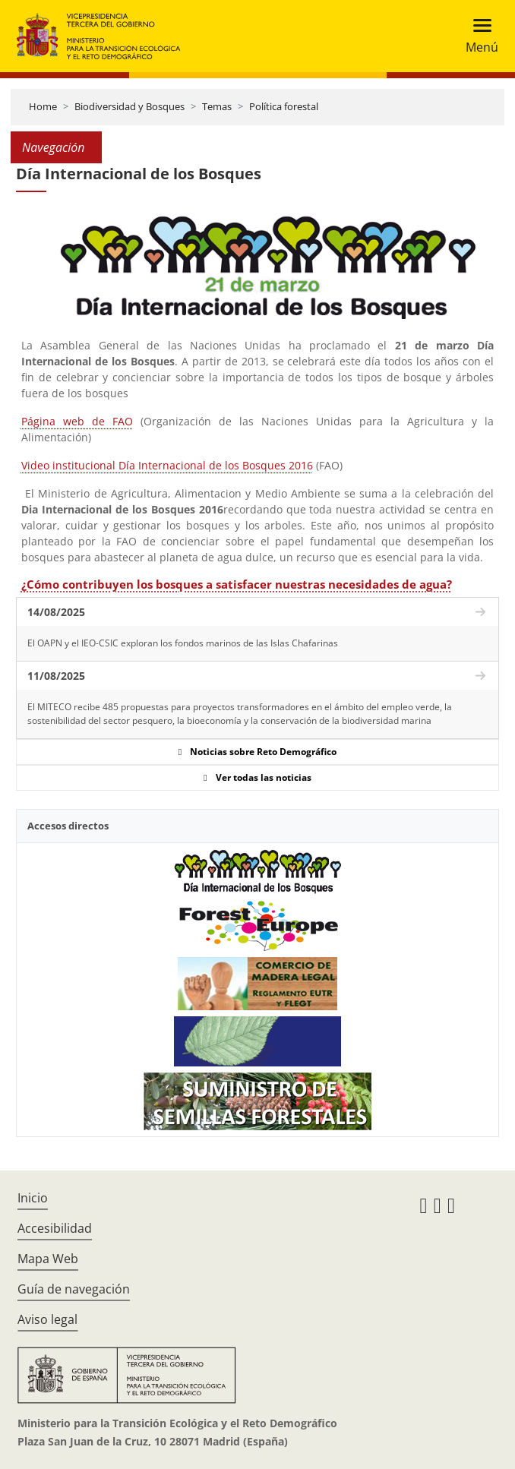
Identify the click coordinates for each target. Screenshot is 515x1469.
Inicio (32, 1197)
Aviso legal (47, 1319)
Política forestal (283, 106)
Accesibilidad (54, 1228)
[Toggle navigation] (477, 36)
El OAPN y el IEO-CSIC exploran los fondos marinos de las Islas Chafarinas (182, 643)
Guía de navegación (73, 1289)
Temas (217, 106)
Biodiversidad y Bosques (129, 106)
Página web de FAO (77, 421)
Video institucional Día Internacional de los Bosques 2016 (167, 465)
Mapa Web (47, 1258)
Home (43, 106)
